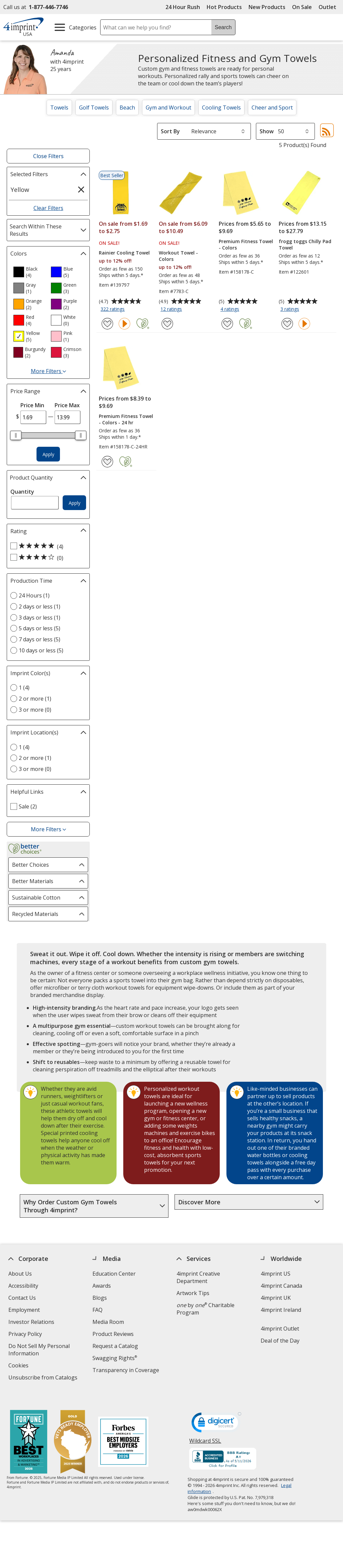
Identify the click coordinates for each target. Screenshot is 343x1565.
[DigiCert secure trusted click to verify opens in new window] (217, 1411)
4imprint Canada (281, 1285)
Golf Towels (94, 107)
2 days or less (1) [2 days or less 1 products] (39, 606)
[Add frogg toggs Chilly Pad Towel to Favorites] (287, 324)
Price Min (32, 405)
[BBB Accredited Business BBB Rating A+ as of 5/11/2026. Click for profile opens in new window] (223, 1446)
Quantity (22, 491)
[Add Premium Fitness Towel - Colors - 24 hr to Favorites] (107, 462)
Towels (59, 107)
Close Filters (48, 156)
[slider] (15, 435)
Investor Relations (32, 1322)
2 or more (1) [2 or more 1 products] (35, 698)
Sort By (170, 131)
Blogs (99, 1297)
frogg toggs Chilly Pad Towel (305, 244)
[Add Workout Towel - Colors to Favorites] (167, 324)
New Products (267, 7)
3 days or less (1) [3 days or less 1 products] (39, 617)
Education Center (114, 1273)
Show (267, 131)
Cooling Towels (221, 107)
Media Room (108, 1322)
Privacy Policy (26, 1334)
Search (223, 27)
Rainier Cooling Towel (124, 253)
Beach (127, 107)
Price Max (67, 405)
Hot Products (224, 7)
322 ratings (113, 309)
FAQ (97, 1309)
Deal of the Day (280, 1340)
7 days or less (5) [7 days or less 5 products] (39, 639)
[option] (29, 272)
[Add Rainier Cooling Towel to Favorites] (107, 324)
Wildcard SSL (205, 1430)
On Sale (302, 7)
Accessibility (23, 1285)
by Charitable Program (205, 1308)
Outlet (329, 7)
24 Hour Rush (182, 7)
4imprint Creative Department (198, 1277)
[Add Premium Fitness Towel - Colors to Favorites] (227, 324)
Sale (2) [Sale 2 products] (28, 806)
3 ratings (290, 309)
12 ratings (172, 309)
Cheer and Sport (272, 107)
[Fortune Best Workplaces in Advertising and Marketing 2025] (29, 1429)
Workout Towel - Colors (178, 256)
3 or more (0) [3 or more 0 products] (35, 709)
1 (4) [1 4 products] (24, 687)
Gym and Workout (168, 107)
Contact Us (22, 1297)
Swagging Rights (114, 1358)
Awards (101, 1285)
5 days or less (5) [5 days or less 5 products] (39, 628)
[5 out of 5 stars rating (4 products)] (46, 546)
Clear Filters (48, 208)
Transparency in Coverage (126, 1370)
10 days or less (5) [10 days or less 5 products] (41, 650)
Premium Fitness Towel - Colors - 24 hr (126, 419)
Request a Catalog (115, 1346)
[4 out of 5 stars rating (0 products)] (46, 557)
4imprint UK (276, 1297)
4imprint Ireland (281, 1309)
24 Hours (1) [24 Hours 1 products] (34, 595)
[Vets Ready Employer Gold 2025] (73, 1429)
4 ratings (230, 309)
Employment (24, 1309)
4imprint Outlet (280, 1328)
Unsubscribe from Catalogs (43, 1378)
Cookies (19, 1366)
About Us (20, 1273)
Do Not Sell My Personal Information (39, 1350)
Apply (48, 454)
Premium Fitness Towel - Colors (246, 244)
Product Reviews (113, 1334)
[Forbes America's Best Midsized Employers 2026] (123, 1429)
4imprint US (275, 1273)
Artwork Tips (193, 1293)
